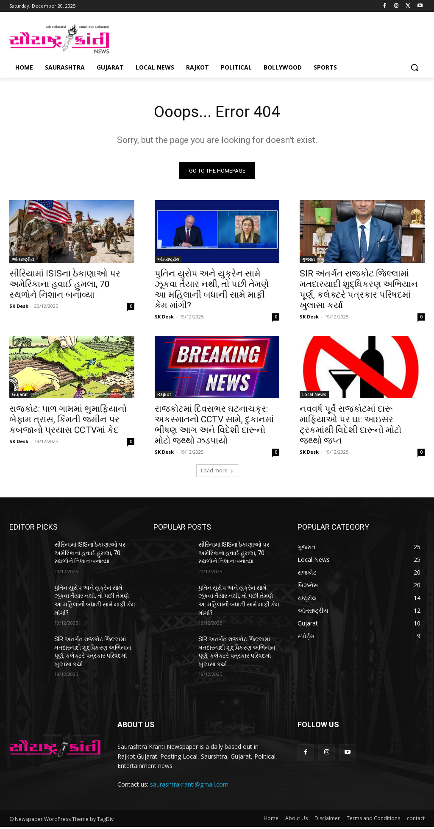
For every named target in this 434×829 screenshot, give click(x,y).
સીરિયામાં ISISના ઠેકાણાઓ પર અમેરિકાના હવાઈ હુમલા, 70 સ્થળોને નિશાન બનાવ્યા (64, 285)
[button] (414, 67)
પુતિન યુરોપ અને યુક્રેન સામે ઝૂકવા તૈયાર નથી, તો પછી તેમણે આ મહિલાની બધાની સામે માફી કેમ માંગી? (212, 291)
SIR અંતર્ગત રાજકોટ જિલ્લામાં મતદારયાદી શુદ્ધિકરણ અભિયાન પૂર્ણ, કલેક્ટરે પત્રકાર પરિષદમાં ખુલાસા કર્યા (359, 291)
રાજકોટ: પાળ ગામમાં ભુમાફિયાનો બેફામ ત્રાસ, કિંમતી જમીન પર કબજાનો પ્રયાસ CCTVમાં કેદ (68, 421)
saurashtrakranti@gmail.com (189, 786)
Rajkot (164, 396)
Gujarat (20, 396)
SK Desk (18, 307)
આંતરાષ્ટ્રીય (23, 261)
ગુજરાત (308, 261)
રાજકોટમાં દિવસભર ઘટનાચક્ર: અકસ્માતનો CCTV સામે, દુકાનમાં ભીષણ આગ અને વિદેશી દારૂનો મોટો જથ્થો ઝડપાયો (214, 427)
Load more (217, 472)
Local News (314, 396)
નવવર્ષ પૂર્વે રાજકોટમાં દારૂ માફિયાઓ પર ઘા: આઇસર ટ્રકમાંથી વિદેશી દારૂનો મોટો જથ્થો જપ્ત (350, 427)
